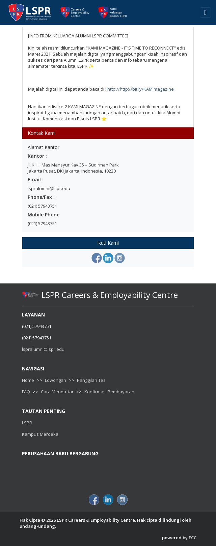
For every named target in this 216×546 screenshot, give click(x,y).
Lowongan (55, 380)
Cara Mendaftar (57, 392)
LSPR (27, 423)
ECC (192, 538)
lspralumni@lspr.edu (43, 349)
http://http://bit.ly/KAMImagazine (140, 89)
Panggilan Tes (91, 380)
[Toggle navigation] (205, 12)
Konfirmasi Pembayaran (109, 392)
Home (28, 380)
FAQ (26, 392)
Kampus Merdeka (40, 434)
